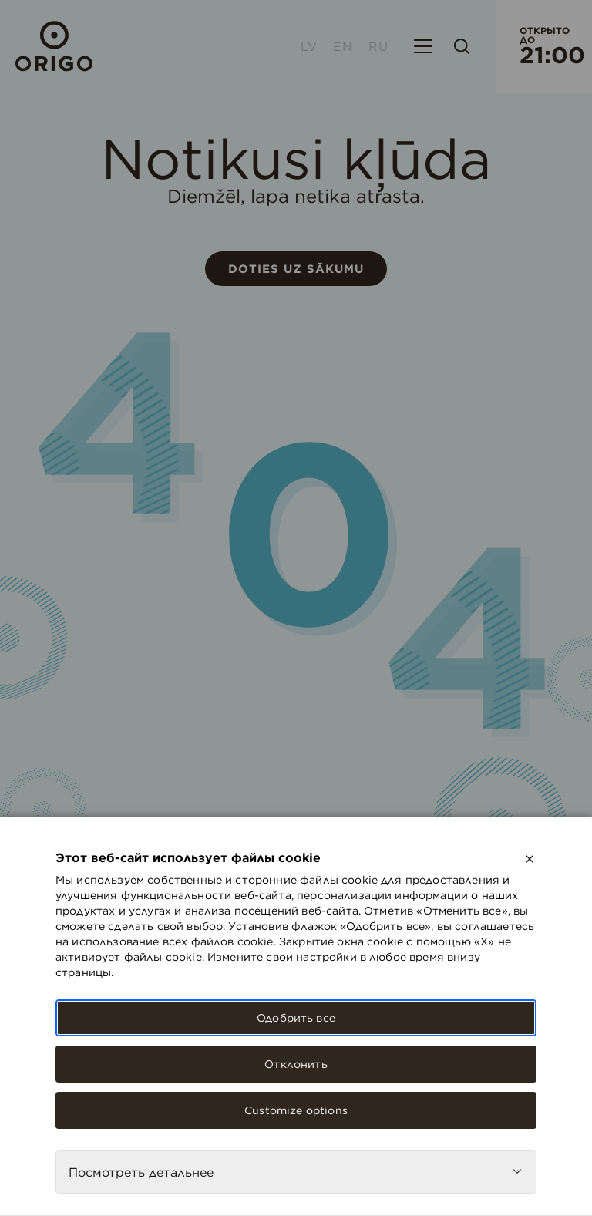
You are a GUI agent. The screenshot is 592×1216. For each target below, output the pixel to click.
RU (378, 46)
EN (343, 46)
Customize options (296, 1110)
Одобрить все (296, 1018)
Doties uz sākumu (296, 268)
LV (309, 46)
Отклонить (295, 1064)
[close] (529, 858)
